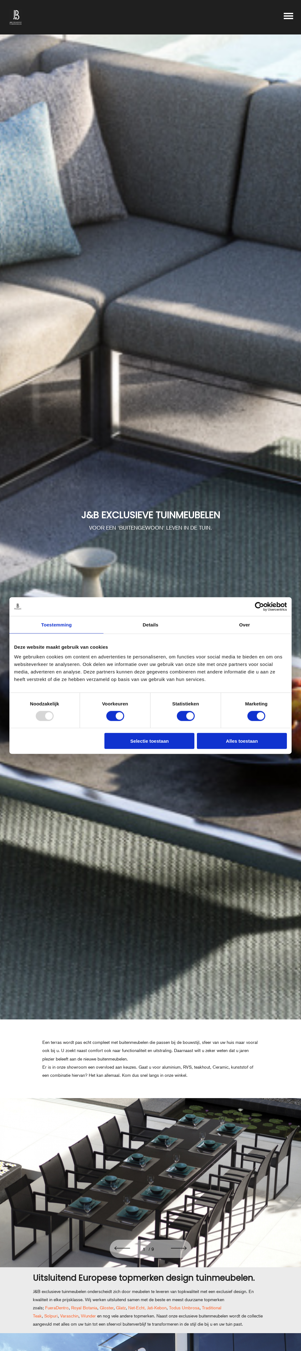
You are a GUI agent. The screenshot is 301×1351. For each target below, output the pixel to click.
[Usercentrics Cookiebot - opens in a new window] (259, 606)
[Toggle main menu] (288, 17)
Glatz (121, 1307)
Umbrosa (190, 1307)
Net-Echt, (136, 1307)
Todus (175, 1307)
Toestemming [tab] (56, 624)
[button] (122, 1248)
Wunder (88, 1315)
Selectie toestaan (149, 741)
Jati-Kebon (156, 1307)
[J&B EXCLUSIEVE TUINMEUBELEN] (150, 520)
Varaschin (69, 1315)
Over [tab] (244, 624)
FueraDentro (57, 1307)
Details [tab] (150, 624)
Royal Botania (84, 1307)
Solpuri (51, 1315)
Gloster (107, 1307)
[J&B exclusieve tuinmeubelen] (15, 17)
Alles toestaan (242, 741)
